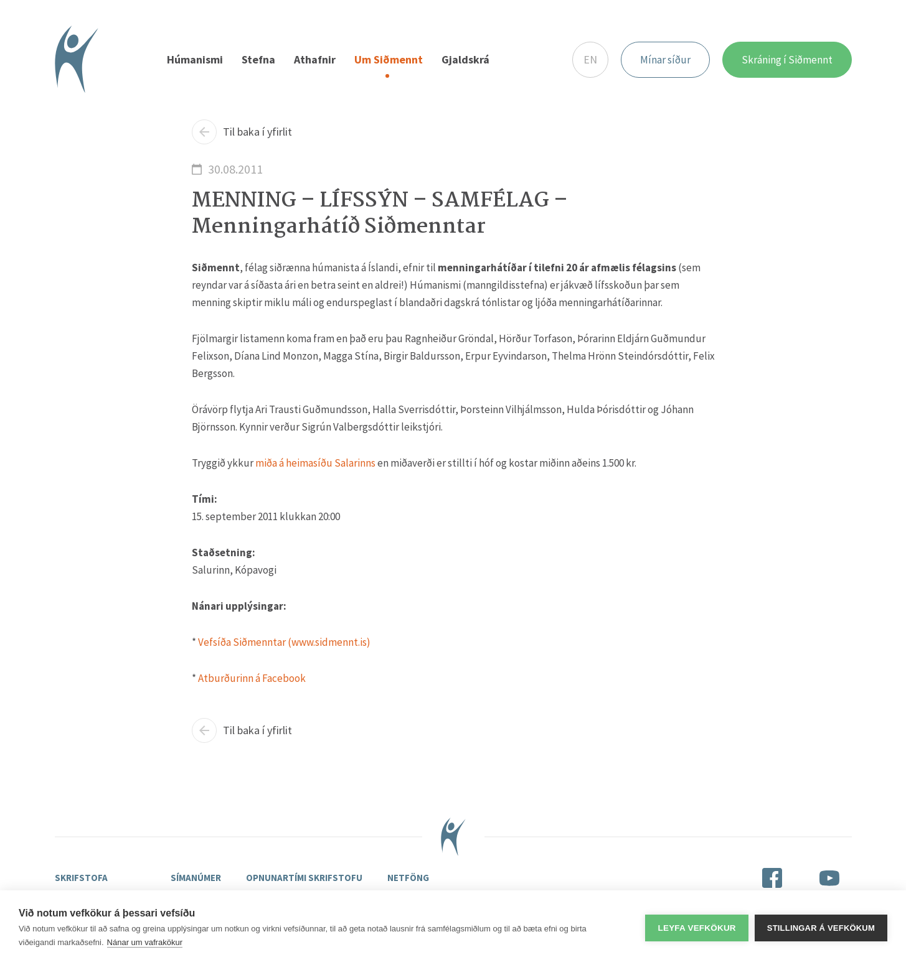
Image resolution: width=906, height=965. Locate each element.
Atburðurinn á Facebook (252, 678)
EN (590, 59)
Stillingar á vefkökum (821, 928)
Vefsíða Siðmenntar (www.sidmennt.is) (284, 642)
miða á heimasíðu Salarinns (315, 463)
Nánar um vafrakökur (144, 942)
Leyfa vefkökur (696, 928)
